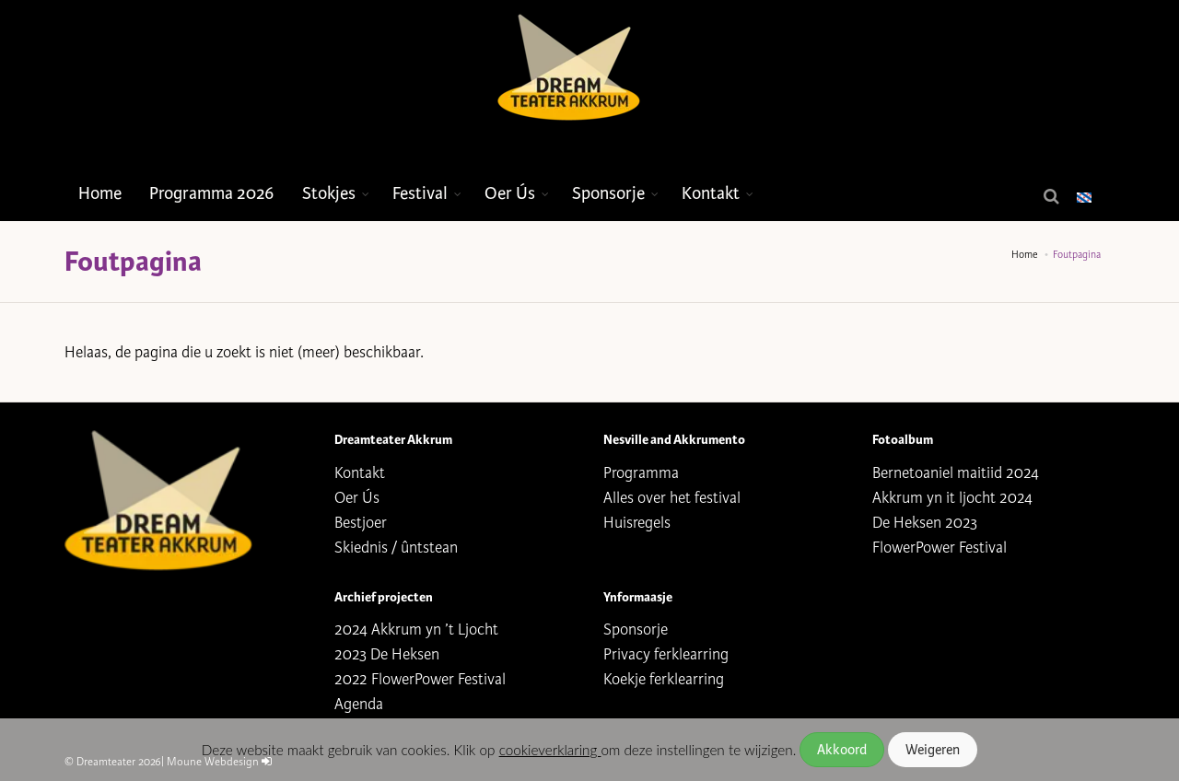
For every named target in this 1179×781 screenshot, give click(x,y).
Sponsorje (608, 193)
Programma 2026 (211, 193)
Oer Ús (509, 193)
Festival (420, 193)
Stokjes (329, 193)
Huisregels (637, 522)
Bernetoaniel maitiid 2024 (955, 473)
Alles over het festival (672, 497)
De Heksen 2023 (924, 522)
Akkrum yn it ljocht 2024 (952, 497)
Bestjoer (360, 522)
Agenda (358, 704)
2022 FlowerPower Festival (420, 679)
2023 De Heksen (386, 654)
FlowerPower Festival (939, 547)
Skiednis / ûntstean (396, 547)
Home (100, 193)
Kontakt (711, 193)
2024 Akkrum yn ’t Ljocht (416, 629)
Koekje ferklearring (663, 679)
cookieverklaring (550, 749)
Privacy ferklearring (666, 654)
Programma (641, 473)
